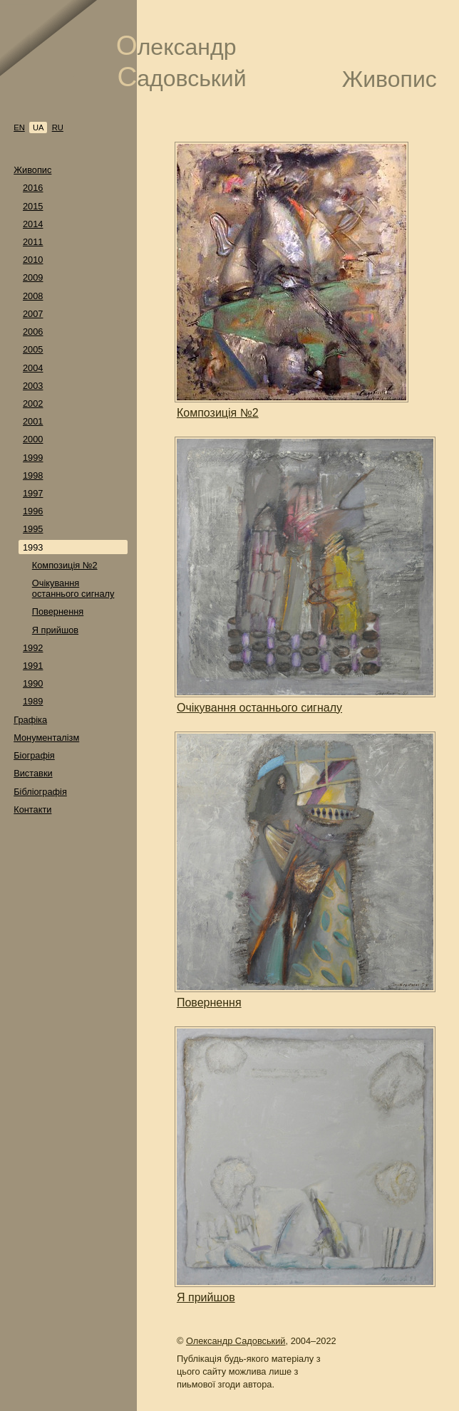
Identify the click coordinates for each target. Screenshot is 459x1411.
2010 (33, 259)
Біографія (34, 755)
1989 (33, 701)
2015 (33, 206)
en (19, 127)
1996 (33, 511)
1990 (33, 683)
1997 (33, 493)
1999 (33, 457)
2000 (33, 439)
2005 (33, 349)
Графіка (30, 719)
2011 (33, 241)
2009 (33, 277)
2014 (33, 224)
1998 (33, 475)
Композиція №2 (65, 565)
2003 (33, 385)
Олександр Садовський (236, 1340)
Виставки (33, 773)
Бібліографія (40, 791)
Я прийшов (55, 630)
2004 (33, 368)
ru (57, 127)
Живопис (32, 170)
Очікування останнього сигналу (73, 588)
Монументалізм (46, 737)
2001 (33, 421)
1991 (33, 665)
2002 (33, 403)
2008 (33, 296)
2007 (33, 313)
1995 (33, 529)
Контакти (32, 809)
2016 (33, 187)
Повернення (57, 611)
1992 (33, 647)
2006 (33, 331)
